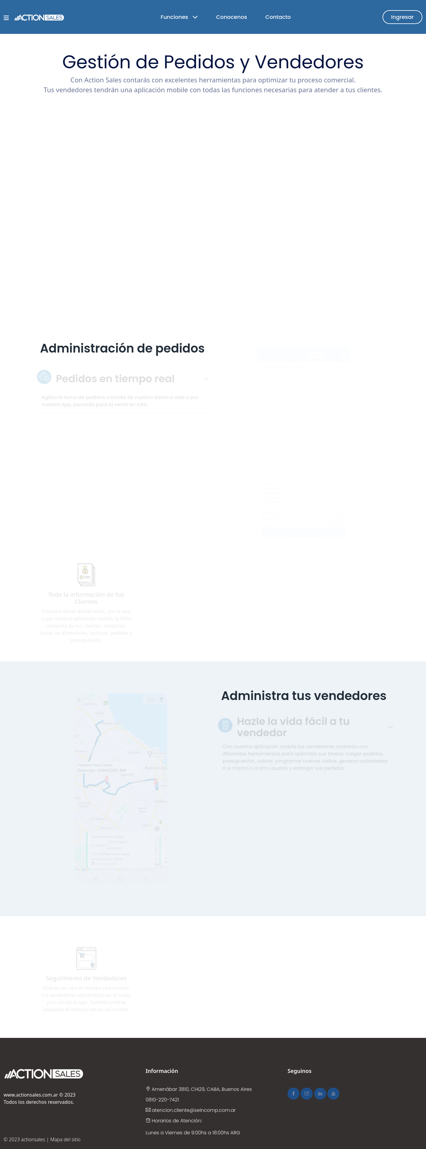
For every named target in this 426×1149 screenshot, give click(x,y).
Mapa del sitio (65, 1139)
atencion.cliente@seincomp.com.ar (191, 1110)
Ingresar (402, 17)
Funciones (179, 17)
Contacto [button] (278, 17)
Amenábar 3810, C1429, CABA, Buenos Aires (199, 1089)
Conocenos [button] (231, 17)
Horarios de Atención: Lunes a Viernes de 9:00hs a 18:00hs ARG (193, 1127)
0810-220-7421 (162, 1100)
